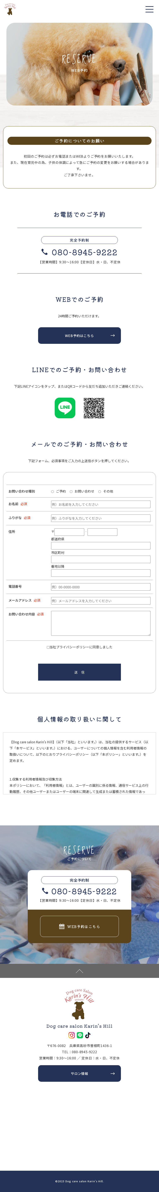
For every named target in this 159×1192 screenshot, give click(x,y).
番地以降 (57, 566)
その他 (108, 491)
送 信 (79, 672)
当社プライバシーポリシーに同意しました (80, 646)
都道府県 (57, 538)
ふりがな (15, 517)
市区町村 (57, 552)
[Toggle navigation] (150, 9)
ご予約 (61, 491)
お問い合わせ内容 (21, 614)
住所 (11, 531)
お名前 (13, 503)
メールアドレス (20, 600)
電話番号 (15, 586)
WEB (79, 156)
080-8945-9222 (84, 251)
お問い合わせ (84, 491)
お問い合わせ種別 (21, 491)
